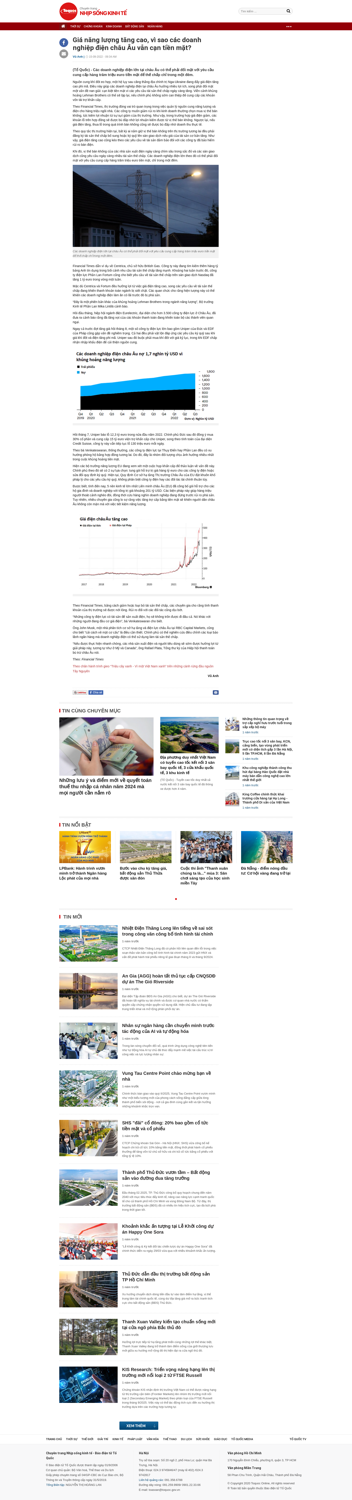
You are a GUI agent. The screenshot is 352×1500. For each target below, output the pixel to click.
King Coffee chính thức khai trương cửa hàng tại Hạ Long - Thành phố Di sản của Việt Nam (265, 798)
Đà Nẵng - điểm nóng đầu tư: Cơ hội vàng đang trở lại (265, 870)
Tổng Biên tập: (55, 1485)
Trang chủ (54, 1439)
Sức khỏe (203, 1439)
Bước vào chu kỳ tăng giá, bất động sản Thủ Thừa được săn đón (143, 873)
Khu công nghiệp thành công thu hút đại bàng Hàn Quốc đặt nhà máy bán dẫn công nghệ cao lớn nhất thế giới (267, 774)
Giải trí (102, 1439)
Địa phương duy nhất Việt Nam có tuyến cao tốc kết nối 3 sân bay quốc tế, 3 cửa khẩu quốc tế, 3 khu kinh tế (188, 765)
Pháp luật (135, 1439)
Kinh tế (117, 1439)
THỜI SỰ (75, 26)
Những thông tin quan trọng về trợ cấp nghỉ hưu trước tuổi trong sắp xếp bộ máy (267, 723)
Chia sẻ (97, 692)
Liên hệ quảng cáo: (151, 1480)
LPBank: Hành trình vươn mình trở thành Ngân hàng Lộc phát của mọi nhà (83, 873)
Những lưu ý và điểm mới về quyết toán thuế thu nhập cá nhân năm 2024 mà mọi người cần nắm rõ (105, 786)
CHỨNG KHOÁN (93, 26)
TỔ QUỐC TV (298, 1439)
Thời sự (71, 1439)
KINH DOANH (114, 26)
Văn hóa (153, 1439)
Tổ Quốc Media (242, 1439)
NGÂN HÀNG (155, 26)
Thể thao (170, 1439)
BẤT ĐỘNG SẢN (134, 26)
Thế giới (87, 1439)
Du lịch (186, 1439)
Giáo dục (220, 1439)
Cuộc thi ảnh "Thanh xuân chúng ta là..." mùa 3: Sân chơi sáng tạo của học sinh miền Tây (205, 875)
